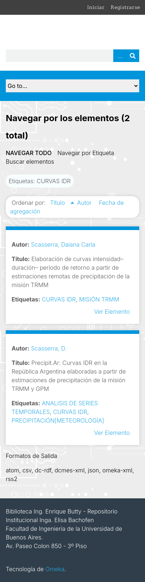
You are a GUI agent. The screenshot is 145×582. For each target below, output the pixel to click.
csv (26, 470)
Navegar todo (29, 152)
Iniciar (96, 7)
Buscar (132, 55)
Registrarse (125, 7)
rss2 (11, 478)
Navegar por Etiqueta (85, 152)
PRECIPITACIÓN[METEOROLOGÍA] (58, 420)
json (93, 470)
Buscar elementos (30, 161)
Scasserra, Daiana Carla (63, 244)
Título (58, 202)
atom (12, 470)
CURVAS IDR (59, 299)
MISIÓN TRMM (99, 299)
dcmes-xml (70, 470)
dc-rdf (43, 470)
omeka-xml (117, 470)
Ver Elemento (112, 311)
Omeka (54, 569)
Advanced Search (119, 55)
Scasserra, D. (49, 348)
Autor (85, 202)
